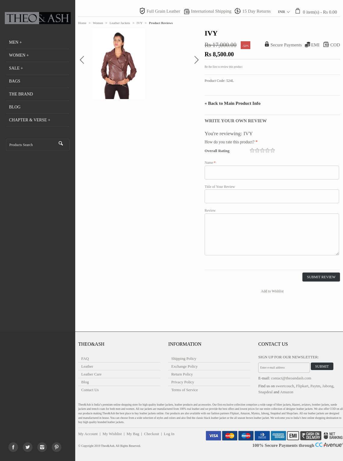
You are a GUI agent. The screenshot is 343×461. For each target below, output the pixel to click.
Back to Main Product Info (233, 103)
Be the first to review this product (224, 66)
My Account (88, 433)
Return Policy (182, 374)
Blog (85, 382)
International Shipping (211, 11)
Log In (169, 433)
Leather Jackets (120, 23)
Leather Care (91, 374)
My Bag (133, 433)
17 (257, 150)
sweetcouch (285, 386)
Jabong (327, 386)
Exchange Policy (184, 366)
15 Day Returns (256, 11)
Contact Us (90, 390)
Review (210, 210)
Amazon (286, 392)
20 (272, 150)
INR (281, 11)
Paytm (315, 386)
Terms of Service (184, 390)
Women (98, 23)
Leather (87, 366)
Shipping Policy (183, 358)
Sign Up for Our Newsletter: (288, 357)
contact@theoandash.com (291, 378)
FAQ (85, 358)
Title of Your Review (220, 187)
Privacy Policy (182, 382)
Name (209, 163)
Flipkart (302, 386)
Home (82, 23)
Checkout (151, 433)
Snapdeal (265, 392)
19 (267, 150)
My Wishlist (112, 433)
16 (252, 150)
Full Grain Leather (163, 11)
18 (262, 150)
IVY (139, 23)
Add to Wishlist (272, 291)
